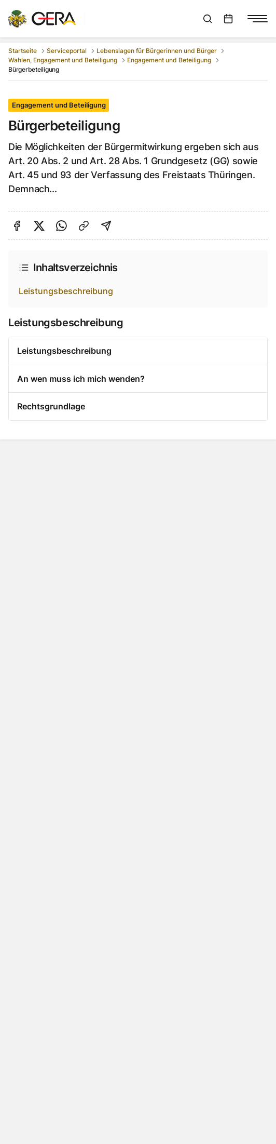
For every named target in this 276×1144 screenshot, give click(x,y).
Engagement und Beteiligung (169, 60)
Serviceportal (67, 51)
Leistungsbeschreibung (66, 291)
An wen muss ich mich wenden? (81, 379)
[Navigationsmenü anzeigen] (257, 18)
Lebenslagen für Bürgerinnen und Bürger (156, 51)
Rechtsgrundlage (51, 406)
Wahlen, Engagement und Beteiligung (62, 60)
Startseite (22, 51)
